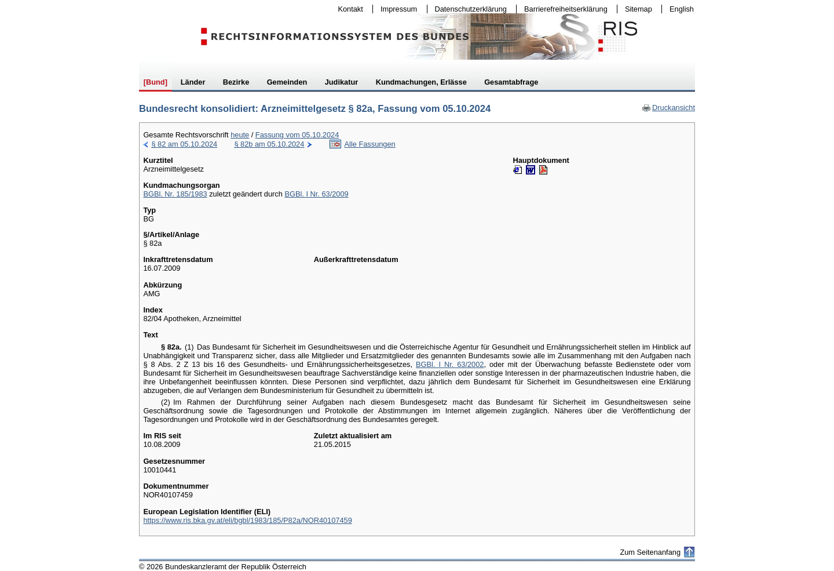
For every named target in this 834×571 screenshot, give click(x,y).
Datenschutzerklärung (468, 9)
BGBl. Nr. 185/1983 (175, 194)
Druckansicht (668, 107)
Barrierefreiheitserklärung (563, 9)
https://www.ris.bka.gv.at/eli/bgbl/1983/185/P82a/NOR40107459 (247, 520)
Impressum (396, 9)
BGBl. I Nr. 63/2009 (316, 194)
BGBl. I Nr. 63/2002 (450, 364)
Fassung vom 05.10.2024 (297, 134)
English (682, 9)
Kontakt (348, 9)
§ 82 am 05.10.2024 (184, 144)
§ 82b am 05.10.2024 (269, 144)
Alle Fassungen (370, 144)
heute (240, 134)
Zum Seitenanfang (650, 552)
